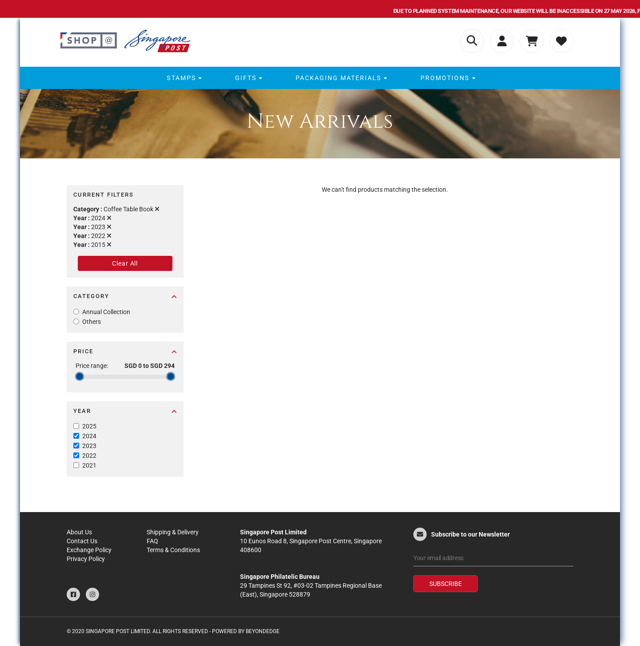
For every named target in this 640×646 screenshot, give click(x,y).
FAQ (152, 541)
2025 (89, 426)
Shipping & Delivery (173, 532)
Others (91, 321)
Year (125, 411)
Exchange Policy (89, 549)
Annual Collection (106, 311)
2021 (89, 465)
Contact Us (82, 541)
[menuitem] (183, 78)
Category (125, 296)
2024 (89, 436)
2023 (89, 445)
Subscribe (445, 583)
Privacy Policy (86, 558)
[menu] (320, 78)
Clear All (125, 263)
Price (125, 351)
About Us (79, 532)
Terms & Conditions (173, 549)
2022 (89, 455)
